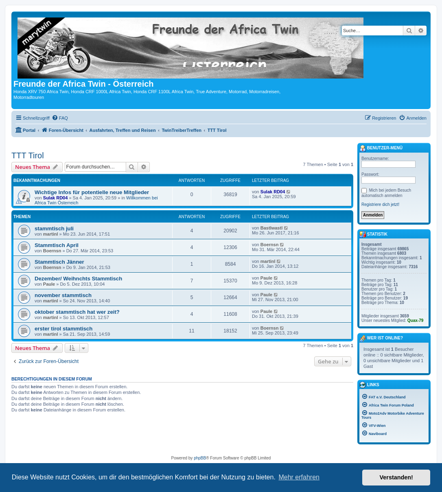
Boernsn (52, 250)
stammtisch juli (54, 228)
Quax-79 (415, 320)
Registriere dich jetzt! (380, 204)
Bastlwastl (271, 227)
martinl (50, 234)
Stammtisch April (57, 245)
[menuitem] (60, 118)
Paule (49, 284)
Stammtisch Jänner (59, 262)
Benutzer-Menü (381, 148)
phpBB (200, 458)
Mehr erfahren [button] (298, 477)
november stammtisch (63, 295)
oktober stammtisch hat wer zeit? (77, 312)
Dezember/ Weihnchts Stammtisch (78, 279)
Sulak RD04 (55, 197)
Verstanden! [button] (396, 477)
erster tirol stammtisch (63, 329)
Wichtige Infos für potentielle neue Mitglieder (92, 192)
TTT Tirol (27, 155)
